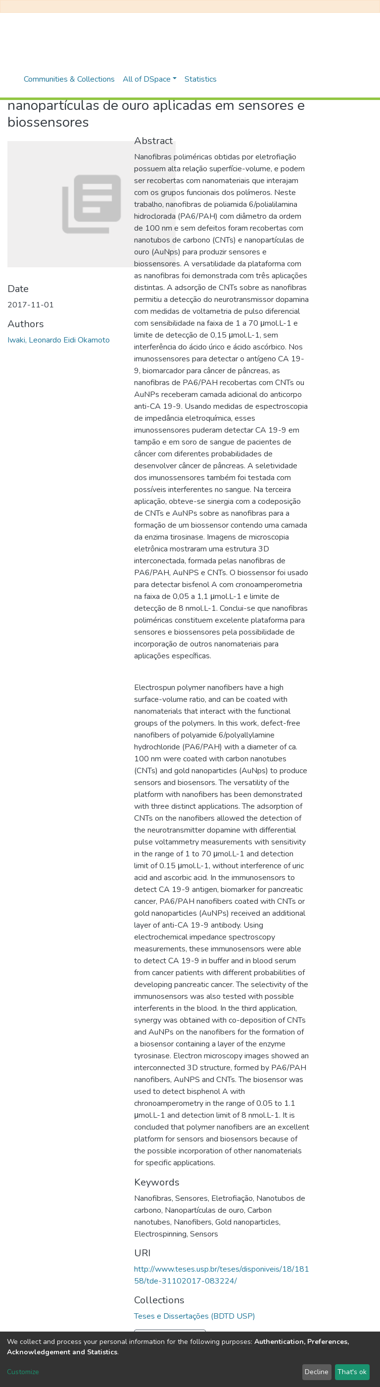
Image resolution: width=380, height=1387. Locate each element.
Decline (317, 1372)
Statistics (201, 79)
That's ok (352, 1372)
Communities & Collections (69, 79)
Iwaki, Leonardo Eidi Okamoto (58, 340)
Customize (23, 1372)
